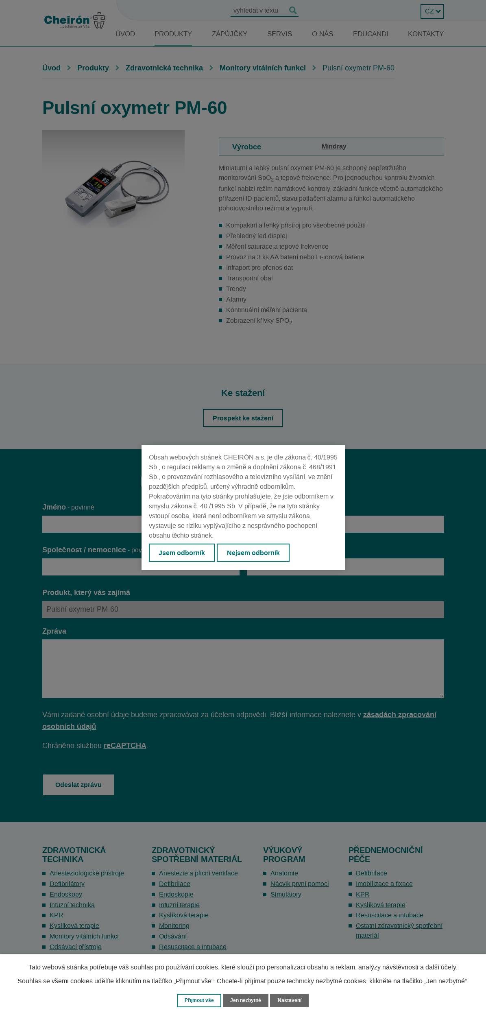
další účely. (441, 967)
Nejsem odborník (255, 553)
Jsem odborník (182, 553)
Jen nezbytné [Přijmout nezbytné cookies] (247, 1000)
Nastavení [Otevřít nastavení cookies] (292, 1000)
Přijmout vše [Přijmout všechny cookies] (198, 1000)
